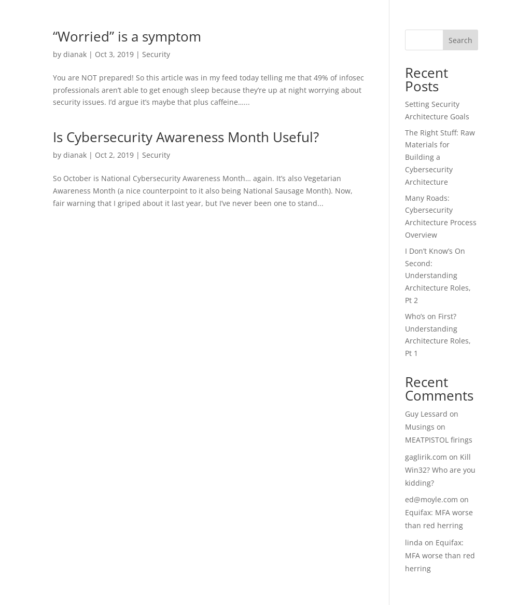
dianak (75, 54)
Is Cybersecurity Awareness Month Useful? (186, 137)
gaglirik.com (426, 457)
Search (460, 40)
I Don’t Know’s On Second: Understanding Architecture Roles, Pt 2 (438, 275)
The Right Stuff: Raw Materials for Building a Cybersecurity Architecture (440, 157)
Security (156, 54)
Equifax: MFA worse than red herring (440, 555)
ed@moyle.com (431, 499)
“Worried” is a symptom (127, 36)
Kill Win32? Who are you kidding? (440, 470)
